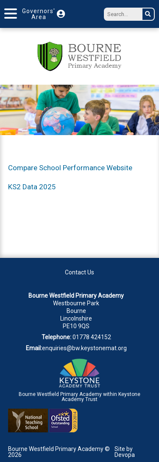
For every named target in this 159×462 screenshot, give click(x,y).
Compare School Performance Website (70, 167)
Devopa (124, 454)
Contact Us (79, 272)
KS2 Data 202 (30, 187)
